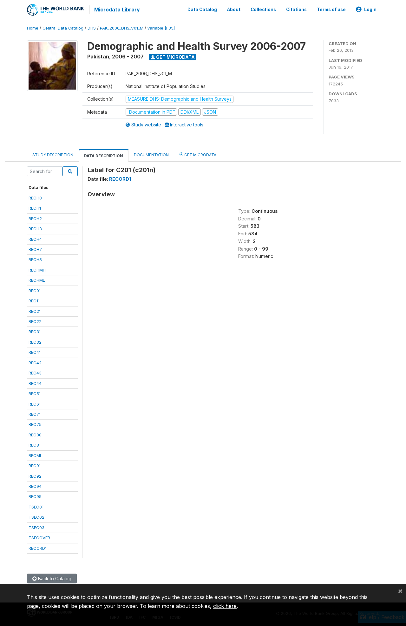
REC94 (35, 485)
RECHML (37, 279)
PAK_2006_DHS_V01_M (121, 26)
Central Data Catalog (63, 26)
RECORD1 (38, 546)
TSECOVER (39, 536)
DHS (92, 26)
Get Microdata (173, 55)
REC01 (35, 289)
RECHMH (37, 268)
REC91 (35, 464)
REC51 (35, 392)
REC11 (34, 299)
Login (366, 8)
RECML (35, 454)
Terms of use (331, 8)
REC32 (35, 340)
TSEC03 (36, 526)
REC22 (35, 320)
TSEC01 (36, 505)
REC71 (35, 412)
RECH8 (35, 258)
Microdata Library (116, 9)
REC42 (35, 361)
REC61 (35, 402)
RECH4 (35, 237)
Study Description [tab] (52, 153)
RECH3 (35, 227)
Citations (296, 8)
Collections (263, 8)
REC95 (35, 495)
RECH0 (35, 196)
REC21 (35, 310)
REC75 (35, 423)
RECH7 (35, 248)
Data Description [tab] (103, 154)
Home (32, 26)
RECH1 (35, 207)
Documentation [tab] (151, 153)
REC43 (35, 371)
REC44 (35, 382)
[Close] (400, 591)
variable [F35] (161, 26)
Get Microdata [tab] (198, 153)
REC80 (35, 433)
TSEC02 (36, 516)
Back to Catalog (51, 577)
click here (225, 606)
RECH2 (35, 217)
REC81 (35, 444)
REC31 (35, 330)
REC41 (35, 351)
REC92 (35, 474)
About (233, 8)
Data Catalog (202, 8)
